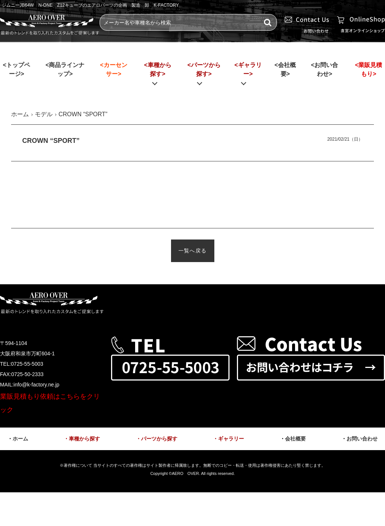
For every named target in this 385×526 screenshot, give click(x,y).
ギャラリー (231, 439)
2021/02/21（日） (345, 139)
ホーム (20, 439)
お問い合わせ (362, 439)
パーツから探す (159, 439)
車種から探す (84, 439)
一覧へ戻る (192, 251)
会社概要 (295, 439)
